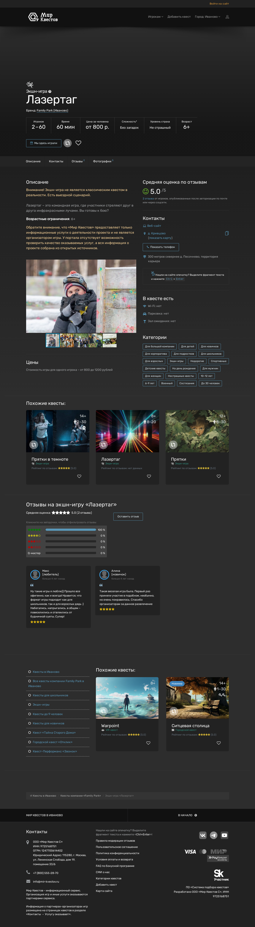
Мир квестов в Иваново (44, 815)
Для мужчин (210, 368)
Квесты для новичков (46, 723)
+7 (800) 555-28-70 (45, 873)
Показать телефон (161, 247)
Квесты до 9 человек (45, 714)
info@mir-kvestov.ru (46, 881)
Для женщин (153, 375)
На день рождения (184, 368)
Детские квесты (155, 368)
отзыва (148, 198)
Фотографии (103, 161)
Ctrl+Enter (143, 834)
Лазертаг (110, 459)
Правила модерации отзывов (115, 840)
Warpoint (110, 725)
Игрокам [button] (155, 17)
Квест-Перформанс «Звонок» (52, 751)
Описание (33, 161)
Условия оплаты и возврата (114, 859)
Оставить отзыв (128, 516)
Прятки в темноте (50, 459)
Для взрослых (154, 361)
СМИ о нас (103, 872)
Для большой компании (159, 346)
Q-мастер (34, 553)
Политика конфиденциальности (117, 853)
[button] (132, 263)
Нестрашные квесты (181, 375)
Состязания (186, 383)
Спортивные (218, 361)
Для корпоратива (156, 353)
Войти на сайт (219, 3)
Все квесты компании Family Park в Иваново (56, 683)
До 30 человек (210, 383)
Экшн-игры (177, 361)
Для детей (187, 346)
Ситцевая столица (190, 725)
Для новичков (210, 346)
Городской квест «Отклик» (50, 742)
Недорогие (197, 361)
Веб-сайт (154, 226)
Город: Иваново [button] (207, 17)
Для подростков (184, 353)
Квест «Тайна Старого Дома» (52, 732)
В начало (187, 815)
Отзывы (78, 161)
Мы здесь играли (43, 143)
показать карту (160, 238)
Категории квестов (108, 878)
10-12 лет (206, 375)
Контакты (56, 161)
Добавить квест (179, 17)
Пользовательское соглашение (117, 847)
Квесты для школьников (48, 695)
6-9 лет (149, 383)
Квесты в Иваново (43, 672)
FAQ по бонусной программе (115, 865)
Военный (167, 383)
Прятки (178, 459)
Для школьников (211, 353)
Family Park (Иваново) (52, 110)
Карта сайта (104, 891)
